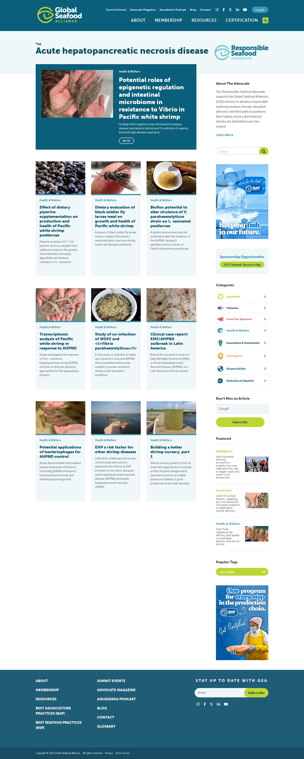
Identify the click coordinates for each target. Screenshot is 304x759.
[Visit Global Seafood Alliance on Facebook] (224, 10)
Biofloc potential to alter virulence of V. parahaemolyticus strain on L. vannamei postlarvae (170, 216)
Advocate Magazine (143, 9)
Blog (193, 9)
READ (126, 141)
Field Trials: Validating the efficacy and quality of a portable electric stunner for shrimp (228, 537)
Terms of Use (122, 753)
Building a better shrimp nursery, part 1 (169, 452)
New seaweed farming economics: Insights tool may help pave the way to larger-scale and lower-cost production (227, 467)
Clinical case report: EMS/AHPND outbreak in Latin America (169, 341)
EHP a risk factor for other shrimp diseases (115, 449)
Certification (242, 20)
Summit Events (116, 9)
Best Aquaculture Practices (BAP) (53, 711)
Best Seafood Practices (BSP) (59, 725)
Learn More (224, 135)
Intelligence (224, 451)
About (138, 20)
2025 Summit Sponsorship (242, 264)
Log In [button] (260, 10)
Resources (204, 20)
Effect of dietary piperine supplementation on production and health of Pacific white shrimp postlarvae (59, 221)
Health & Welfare (228, 524)
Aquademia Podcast (173, 9)
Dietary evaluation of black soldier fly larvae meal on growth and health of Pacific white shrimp (115, 216)
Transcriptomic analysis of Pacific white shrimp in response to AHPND (58, 341)
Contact (205, 9)
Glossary (106, 726)
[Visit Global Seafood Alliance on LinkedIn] (237, 10)
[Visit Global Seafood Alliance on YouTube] (245, 10)
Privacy (109, 753)
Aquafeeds (223, 490)
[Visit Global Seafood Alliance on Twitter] (230, 10)
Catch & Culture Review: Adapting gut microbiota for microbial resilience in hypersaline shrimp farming (228, 503)
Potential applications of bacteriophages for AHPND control (60, 452)
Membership (168, 20)
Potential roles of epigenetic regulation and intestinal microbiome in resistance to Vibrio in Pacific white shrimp (152, 98)
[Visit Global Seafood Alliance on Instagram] (217, 10)
